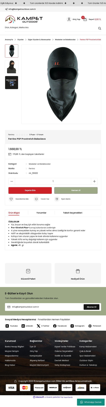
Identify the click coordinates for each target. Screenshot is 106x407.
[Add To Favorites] (18, 199)
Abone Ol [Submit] (91, 307)
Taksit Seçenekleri (72, 213)
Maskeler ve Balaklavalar (40, 164)
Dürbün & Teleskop (88, 373)
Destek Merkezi (62, 368)
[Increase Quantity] (94, 181)
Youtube (11, 326)
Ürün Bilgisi (14, 213)
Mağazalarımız (11, 363)
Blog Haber (10, 373)
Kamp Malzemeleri (88, 354)
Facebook (61, 326)
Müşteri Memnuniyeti (39, 373)
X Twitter (44, 326)
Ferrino (32, 168)
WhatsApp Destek (90, 402)
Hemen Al (76, 190)
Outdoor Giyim (86, 368)
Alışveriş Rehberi (37, 368)
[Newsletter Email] (53, 307)
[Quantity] (53, 181)
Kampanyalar (36, 363)
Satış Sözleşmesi (62, 373)
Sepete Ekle (30, 190)
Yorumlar (41, 213)
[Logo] (24, 19)
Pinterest (11, 334)
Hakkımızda (10, 368)
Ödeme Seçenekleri (64, 359)
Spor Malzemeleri (88, 363)
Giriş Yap (34, 359)
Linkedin (28, 326)
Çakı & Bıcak (85, 359)
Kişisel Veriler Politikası (65, 354)
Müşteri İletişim (12, 359)
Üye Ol (33, 354)
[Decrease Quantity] (11, 181)
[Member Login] (73, 19)
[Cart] (91, 19)
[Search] (53, 28)
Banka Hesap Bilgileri (14, 354)
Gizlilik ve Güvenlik (63, 363)
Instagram (79, 326)
